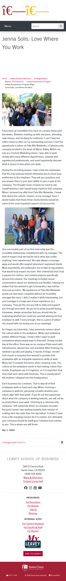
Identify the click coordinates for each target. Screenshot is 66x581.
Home (4, 78)
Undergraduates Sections (32, 442)
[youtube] (40, 488)
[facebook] (25, 488)
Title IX (33, 509)
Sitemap (33, 513)
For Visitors (33, 505)
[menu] (7, 26)
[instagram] (30, 488)
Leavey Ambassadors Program (38, 81)
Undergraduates (40, 78)
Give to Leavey (33, 553)
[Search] (44, 26)
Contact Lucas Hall (33, 481)
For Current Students (33, 523)
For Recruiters (33, 502)
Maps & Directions (33, 477)
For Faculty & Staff (33, 527)
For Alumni (33, 531)
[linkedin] (35, 488)
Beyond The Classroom (14, 81)
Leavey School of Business (20, 78)
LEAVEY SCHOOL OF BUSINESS (33, 459)
